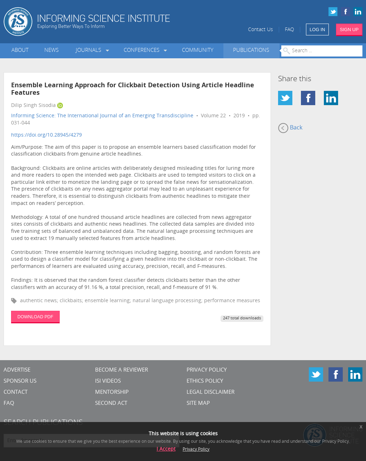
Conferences (143, 50)
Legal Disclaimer (210, 392)
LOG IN (317, 29)
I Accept (166, 449)
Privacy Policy (207, 370)
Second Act (111, 403)
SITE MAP (198, 403)
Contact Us (260, 30)
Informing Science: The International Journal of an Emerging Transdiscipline (102, 116)
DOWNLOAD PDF (35, 316)
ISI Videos (108, 381)
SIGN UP (349, 29)
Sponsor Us (20, 381)
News (51, 50)
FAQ (289, 30)
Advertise (17, 370)
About (20, 50)
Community (197, 50)
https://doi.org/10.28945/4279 (46, 135)
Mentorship (112, 392)
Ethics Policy (205, 381)
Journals (90, 50)
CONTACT (16, 392)
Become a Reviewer (121, 370)
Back (290, 128)
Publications (251, 50)
